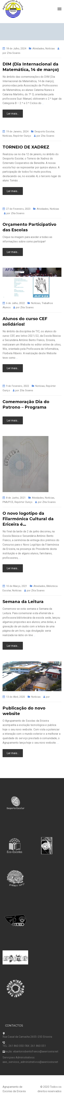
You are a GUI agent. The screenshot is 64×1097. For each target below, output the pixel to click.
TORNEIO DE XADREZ (26, 147)
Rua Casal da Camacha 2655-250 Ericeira (27, 1036)
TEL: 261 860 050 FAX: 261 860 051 (24, 1045)
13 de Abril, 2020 (15, 696)
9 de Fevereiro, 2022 (17, 385)
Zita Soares (13, 53)
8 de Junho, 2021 (16, 497)
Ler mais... (13, 113)
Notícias (50, 48)
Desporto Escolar (44, 131)
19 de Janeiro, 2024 (17, 131)
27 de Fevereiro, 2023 (18, 208)
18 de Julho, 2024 (16, 48)
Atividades (38, 48)
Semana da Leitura (23, 601)
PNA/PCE (8, 502)
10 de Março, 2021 (16, 586)
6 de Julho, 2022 (15, 303)
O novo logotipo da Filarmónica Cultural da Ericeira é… (28, 519)
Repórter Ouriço (22, 135)
